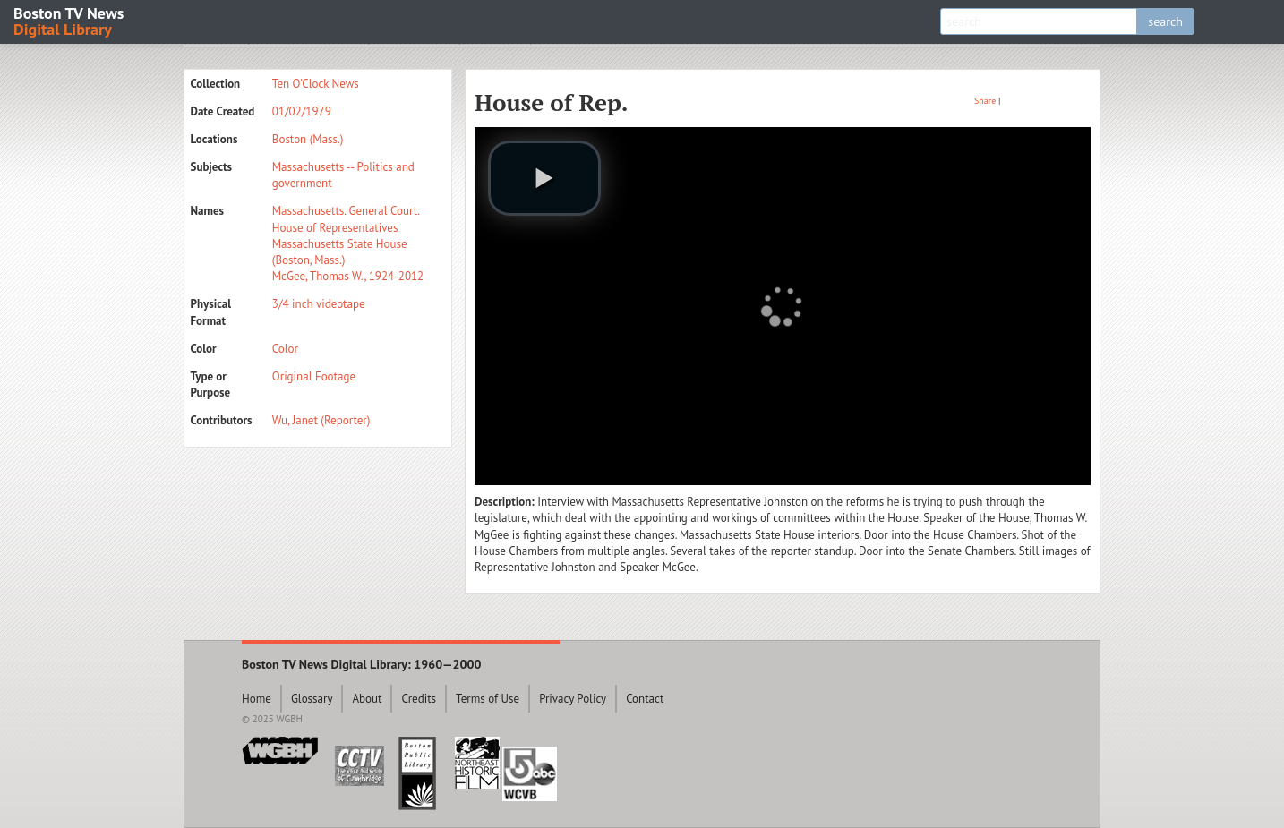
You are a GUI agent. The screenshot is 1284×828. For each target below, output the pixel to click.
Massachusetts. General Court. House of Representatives (345, 219)
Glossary (312, 698)
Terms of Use (487, 698)
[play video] (544, 178)
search (1165, 21)
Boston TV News (69, 20)
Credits (418, 698)
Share (985, 101)
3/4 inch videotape (318, 304)
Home (256, 698)
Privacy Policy (572, 698)
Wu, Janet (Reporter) (321, 420)
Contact (644, 698)
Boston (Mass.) (308, 139)
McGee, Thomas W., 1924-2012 (348, 276)
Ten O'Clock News (315, 83)
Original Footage (313, 376)
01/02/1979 (301, 111)
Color (285, 348)
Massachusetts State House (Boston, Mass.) (339, 252)
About (366, 698)
